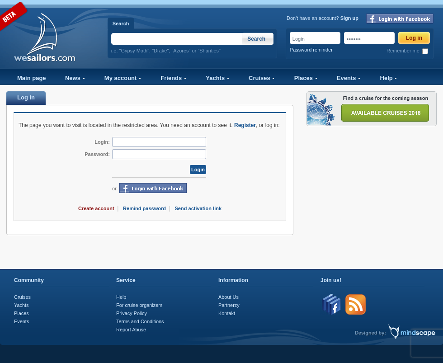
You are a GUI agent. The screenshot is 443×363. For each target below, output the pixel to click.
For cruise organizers (139, 305)
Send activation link (198, 208)
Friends (173, 78)
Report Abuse (131, 329)
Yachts (218, 78)
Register (245, 125)
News (75, 78)
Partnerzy (229, 305)
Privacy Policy (131, 313)
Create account (96, 208)
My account (122, 78)
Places (306, 78)
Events (349, 78)
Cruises (262, 78)
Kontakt (226, 313)
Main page (31, 78)
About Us (228, 297)
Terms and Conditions (140, 321)
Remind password (144, 208)
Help (389, 78)
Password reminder (311, 49)
